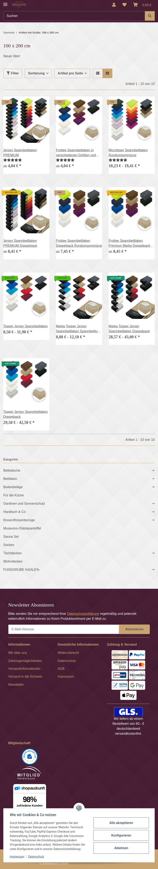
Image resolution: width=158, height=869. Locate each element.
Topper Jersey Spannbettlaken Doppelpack (25, 414)
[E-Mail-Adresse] (63, 629)
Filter (13, 73)
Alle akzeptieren (121, 823)
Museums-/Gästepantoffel (22, 528)
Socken (8, 545)
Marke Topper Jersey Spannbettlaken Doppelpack (129, 328)
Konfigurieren (121, 835)
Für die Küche (13, 495)
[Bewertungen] (12, 160)
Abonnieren (134, 629)
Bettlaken (10, 478)
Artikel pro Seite (70, 73)
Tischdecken (12, 553)
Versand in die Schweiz (25, 676)
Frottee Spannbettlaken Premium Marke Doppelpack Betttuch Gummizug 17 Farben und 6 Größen (131, 243)
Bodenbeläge (13, 487)
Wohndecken (12, 561)
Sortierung (36, 73)
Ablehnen (121, 848)
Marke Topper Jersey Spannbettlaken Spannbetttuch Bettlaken (78, 329)
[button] (114, 5)
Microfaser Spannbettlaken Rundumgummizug (128, 152)
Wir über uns (17, 652)
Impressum (17, 856)
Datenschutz (36, 856)
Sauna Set (11, 536)
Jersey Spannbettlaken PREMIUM (20, 152)
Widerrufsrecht (68, 652)
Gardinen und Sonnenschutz (24, 503)
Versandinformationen (24, 668)
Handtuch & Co (14, 512)
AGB (61, 668)
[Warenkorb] (142, 5)
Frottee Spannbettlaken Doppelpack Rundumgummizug (79, 243)
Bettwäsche (11, 470)
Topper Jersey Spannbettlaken (25, 326)
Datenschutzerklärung (83, 613)
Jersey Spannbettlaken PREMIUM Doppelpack (20, 243)
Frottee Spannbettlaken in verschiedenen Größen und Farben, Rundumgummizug (76, 153)
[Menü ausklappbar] (5, 2)
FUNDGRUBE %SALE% (21, 569)
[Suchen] (74, 16)
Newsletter (16, 684)
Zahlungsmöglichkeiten (25, 661)
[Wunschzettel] (124, 5)
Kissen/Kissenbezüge (19, 520)
